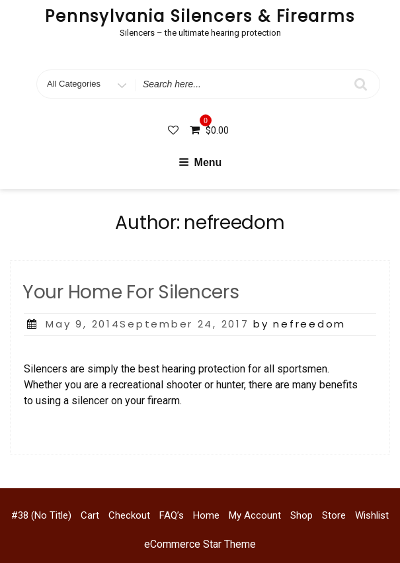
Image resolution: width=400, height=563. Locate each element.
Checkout (129, 515)
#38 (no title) (41, 515)
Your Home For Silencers (130, 292)
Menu (200, 162)
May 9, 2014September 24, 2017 (147, 324)
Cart (90, 515)
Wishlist (372, 515)
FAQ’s (171, 515)
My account (255, 515)
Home (206, 515)
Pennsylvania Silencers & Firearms (200, 16)
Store (334, 515)
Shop (301, 515)
